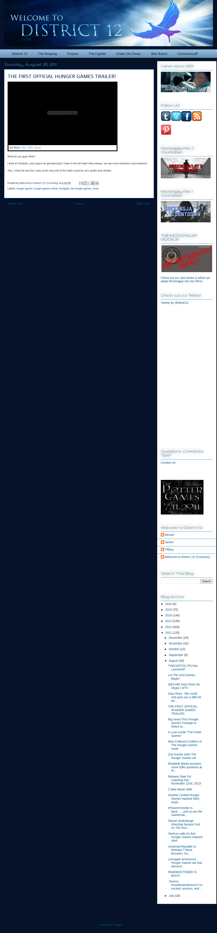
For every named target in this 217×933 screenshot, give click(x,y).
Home (80, 203)
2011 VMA (27, 147)
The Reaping (47, 54)
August (174, 660)
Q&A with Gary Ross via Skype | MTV (183, 686)
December (176, 637)
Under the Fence (128, 54)
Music (37, 147)
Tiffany (169, 549)
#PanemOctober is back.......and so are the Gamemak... (185, 811)
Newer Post (15, 203)
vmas (96, 188)
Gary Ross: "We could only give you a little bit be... (184, 697)
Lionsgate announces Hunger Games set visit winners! (185, 862)
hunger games (24, 188)
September (176, 655)
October (174, 649)
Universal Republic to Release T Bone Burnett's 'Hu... (182, 850)
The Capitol (97, 54)
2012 (169, 627)
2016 (169, 604)
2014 (169, 615)
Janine (169, 542)
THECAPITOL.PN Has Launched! (183, 667)
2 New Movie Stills (180, 789)
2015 (169, 609)
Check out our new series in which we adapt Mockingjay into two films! (185, 279)
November (176, 643)
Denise (169, 534)
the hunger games (81, 188)
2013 (169, 621)
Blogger (117, 924)
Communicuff (187, 54)
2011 (169, 632)
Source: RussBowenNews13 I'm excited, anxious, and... (185, 885)
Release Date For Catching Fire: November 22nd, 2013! (184, 780)
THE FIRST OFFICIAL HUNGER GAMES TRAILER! (182, 710)
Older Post (143, 203)
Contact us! (168, 462)
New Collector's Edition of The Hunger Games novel (185, 745)
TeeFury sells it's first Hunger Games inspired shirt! (185, 837)
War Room (159, 54)
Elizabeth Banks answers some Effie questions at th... (185, 767)
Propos (72, 54)
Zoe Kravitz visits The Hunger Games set (182, 756)
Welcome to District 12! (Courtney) (187, 557)
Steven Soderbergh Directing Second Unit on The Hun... (184, 824)
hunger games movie (46, 188)
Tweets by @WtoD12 (175, 302)
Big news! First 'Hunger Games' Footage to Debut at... (183, 723)
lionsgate (64, 188)
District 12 (19, 54)
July (172, 895)
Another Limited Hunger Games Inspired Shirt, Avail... (184, 798)
